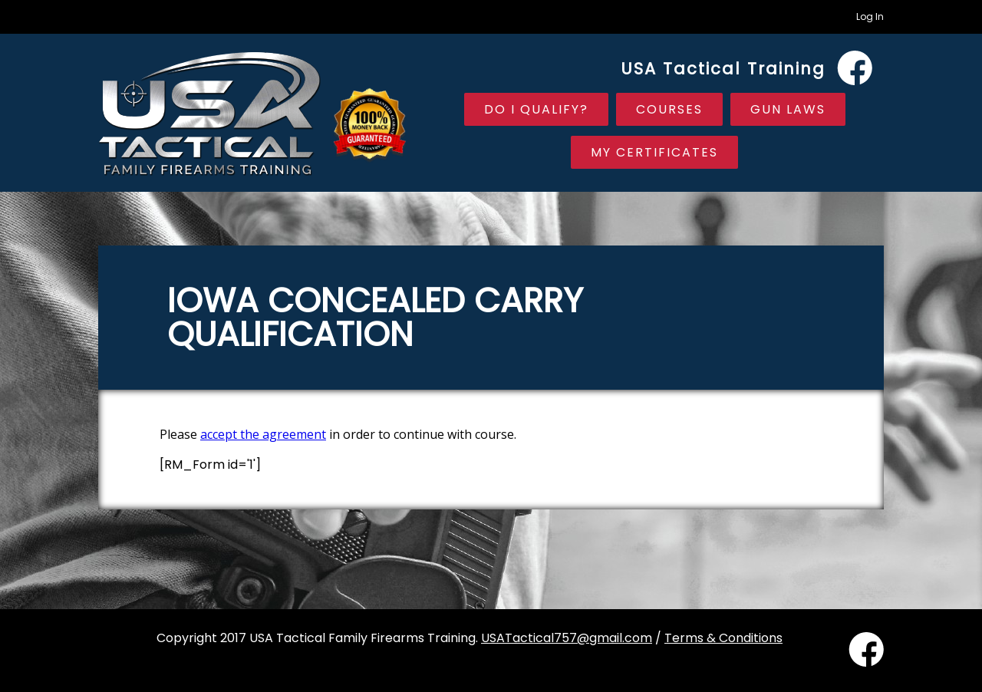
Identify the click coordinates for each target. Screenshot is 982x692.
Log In (870, 16)
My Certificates (654, 152)
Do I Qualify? (536, 109)
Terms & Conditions (723, 638)
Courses (669, 109)
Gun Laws (787, 109)
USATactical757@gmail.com (566, 638)
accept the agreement (263, 434)
